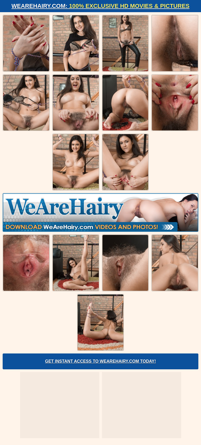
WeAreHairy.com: (101, 6)
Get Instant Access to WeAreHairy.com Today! (100, 361)
